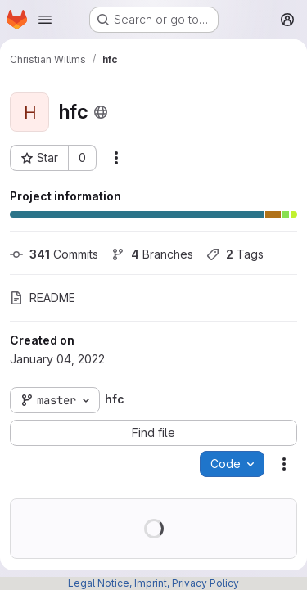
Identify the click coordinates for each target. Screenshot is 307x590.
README (42, 297)
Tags (235, 254)
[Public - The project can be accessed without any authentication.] (100, 112)
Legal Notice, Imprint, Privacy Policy (153, 583)
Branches (152, 254)
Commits (54, 254)
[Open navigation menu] (45, 20)
